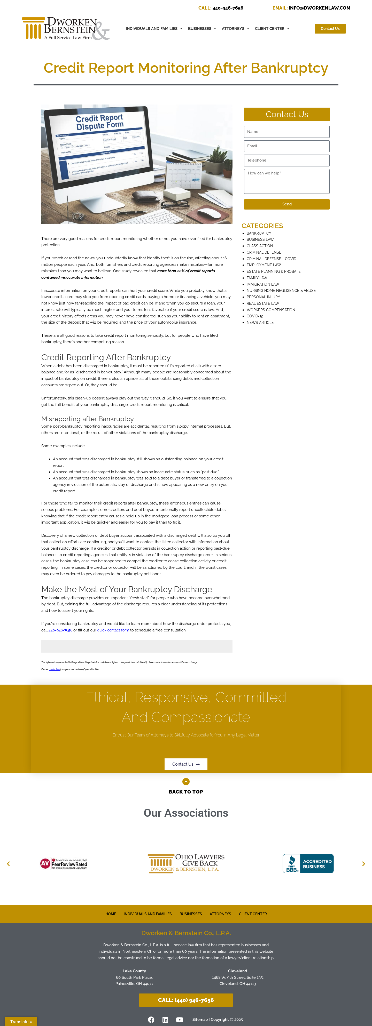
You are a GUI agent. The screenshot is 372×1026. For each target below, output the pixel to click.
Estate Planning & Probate (275, 271)
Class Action (260, 246)
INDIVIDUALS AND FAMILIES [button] (154, 28)
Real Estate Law (264, 303)
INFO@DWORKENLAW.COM (311, 8)
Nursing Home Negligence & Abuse (283, 290)
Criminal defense (265, 252)
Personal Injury (264, 297)
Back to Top (186, 792)
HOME (106, 914)
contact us (54, 669)
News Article (261, 322)
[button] (8, 863)
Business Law (261, 239)
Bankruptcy (260, 233)
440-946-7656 (220, 8)
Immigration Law (264, 284)
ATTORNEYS (236, 28)
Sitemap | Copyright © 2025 (219, 1019)
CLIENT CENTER (272, 28)
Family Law (258, 278)
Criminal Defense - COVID (273, 258)
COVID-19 (255, 316)
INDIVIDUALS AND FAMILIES (146, 914)
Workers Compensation (272, 310)
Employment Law (265, 265)
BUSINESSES (202, 28)
